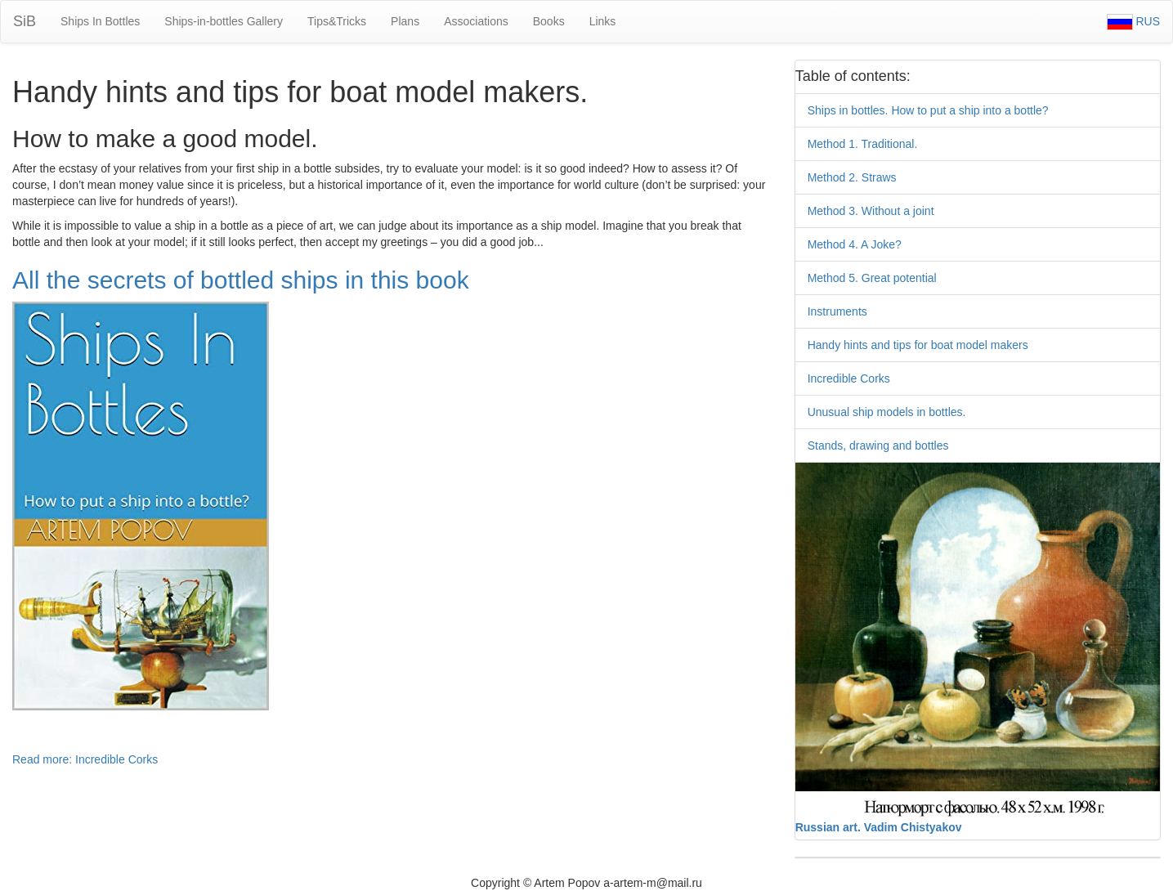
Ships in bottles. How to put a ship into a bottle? (928, 110)
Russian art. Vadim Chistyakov (878, 827)
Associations (476, 21)
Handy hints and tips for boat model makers (918, 344)
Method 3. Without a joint (871, 210)
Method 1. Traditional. (863, 143)
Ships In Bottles (100, 21)
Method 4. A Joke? (855, 244)
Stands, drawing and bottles (878, 445)
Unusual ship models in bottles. (887, 412)
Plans (405, 21)
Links (602, 21)
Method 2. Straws (852, 177)
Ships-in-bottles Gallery (223, 21)
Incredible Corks (849, 378)
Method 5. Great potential (872, 277)
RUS (1133, 21)
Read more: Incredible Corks (85, 759)
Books (549, 21)
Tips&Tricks (336, 21)
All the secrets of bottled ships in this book (240, 279)
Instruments (837, 311)
